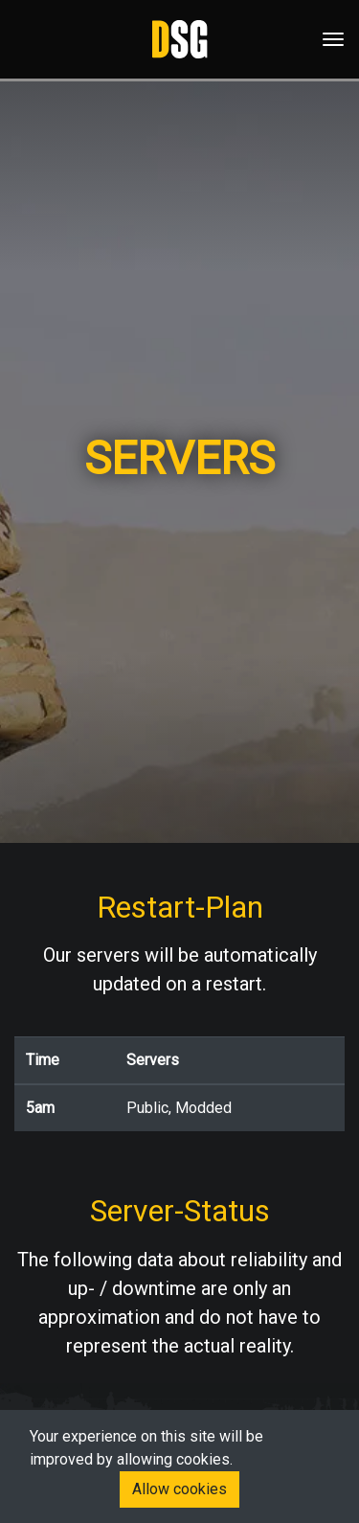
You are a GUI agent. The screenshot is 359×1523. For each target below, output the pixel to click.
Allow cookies (179, 1489)
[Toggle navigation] (327, 39)
